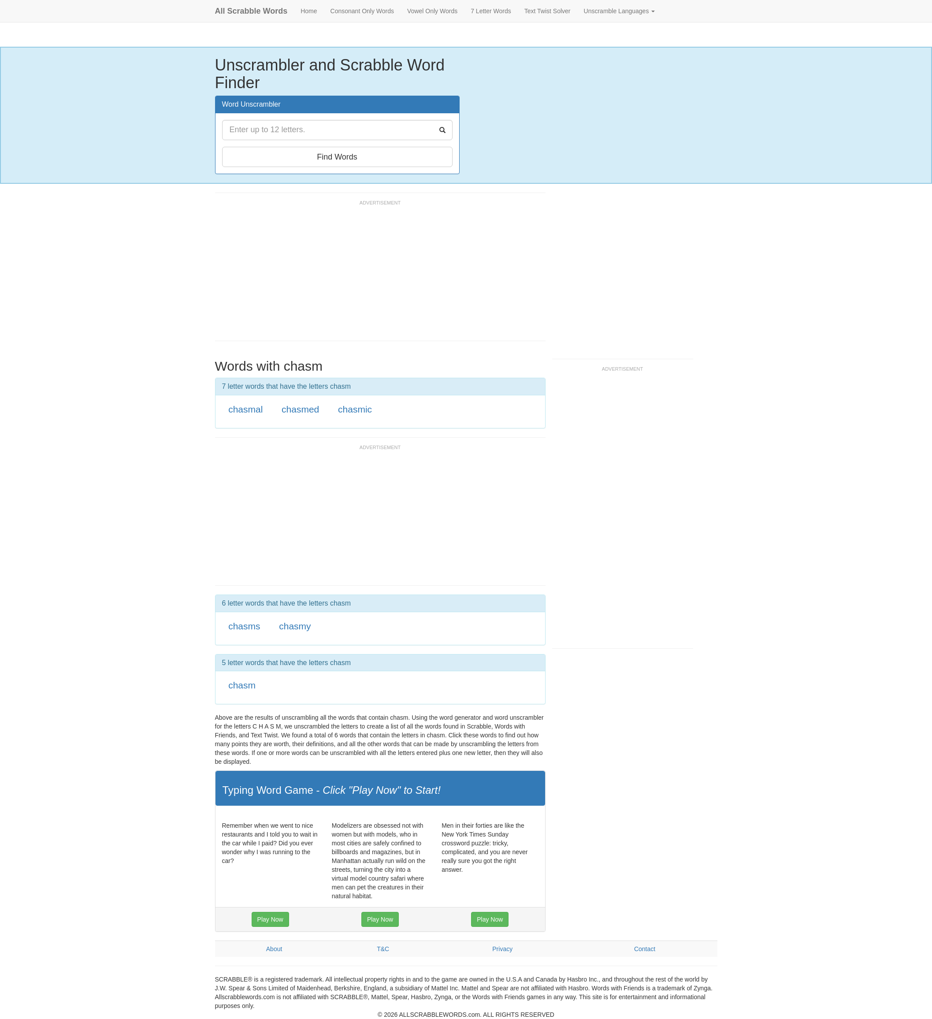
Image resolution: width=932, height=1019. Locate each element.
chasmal (245, 409)
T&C (383, 948)
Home (309, 11)
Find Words (337, 156)
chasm (242, 685)
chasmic (355, 409)
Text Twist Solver (547, 11)
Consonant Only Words (362, 11)
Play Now (270, 919)
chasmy (295, 626)
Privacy (502, 948)
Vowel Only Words (432, 11)
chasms (244, 626)
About (274, 948)
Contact (644, 948)
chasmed (300, 409)
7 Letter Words (491, 11)
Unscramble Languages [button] (619, 11)
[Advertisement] (375, 274)
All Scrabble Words (251, 11)
